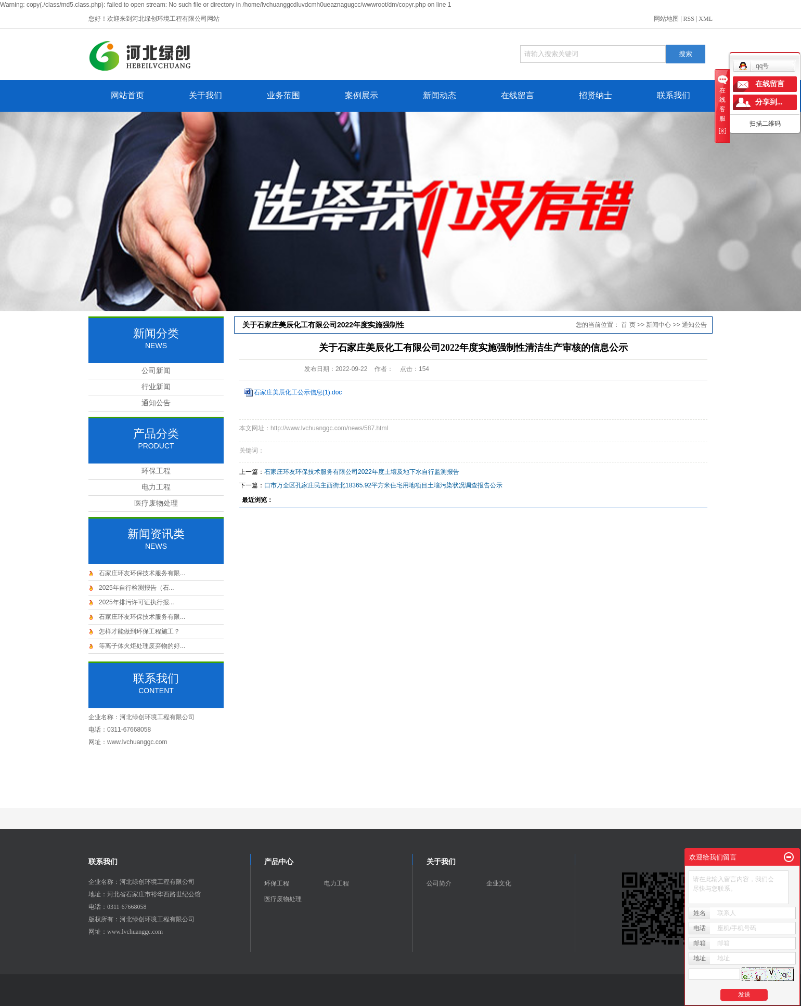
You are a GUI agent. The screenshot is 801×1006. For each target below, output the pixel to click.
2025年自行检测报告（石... (136, 587)
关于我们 (205, 95)
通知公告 (156, 403)
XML (706, 18)
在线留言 (517, 95)
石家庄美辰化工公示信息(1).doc (298, 392)
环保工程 (156, 471)
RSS (688, 18)
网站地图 (666, 18)
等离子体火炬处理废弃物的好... (142, 646)
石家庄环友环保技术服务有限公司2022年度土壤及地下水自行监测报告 (361, 471)
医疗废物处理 (156, 503)
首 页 (628, 324)
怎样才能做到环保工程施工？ (139, 631)
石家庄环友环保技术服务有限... (142, 573)
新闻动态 (439, 95)
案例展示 (361, 95)
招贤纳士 (595, 95)
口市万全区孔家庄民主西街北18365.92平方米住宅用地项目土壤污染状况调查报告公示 (383, 485)
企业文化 (498, 883)
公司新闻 (156, 371)
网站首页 (127, 95)
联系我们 (673, 95)
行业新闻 (156, 387)
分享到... (769, 102)
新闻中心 (658, 324)
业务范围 (283, 95)
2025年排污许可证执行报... (136, 602)
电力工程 (156, 487)
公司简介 (439, 883)
